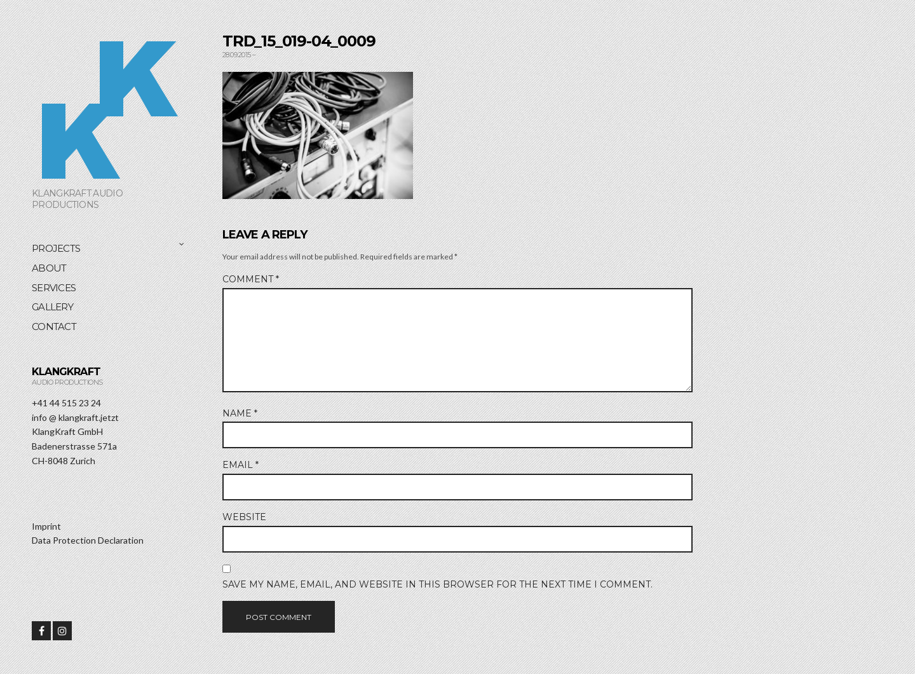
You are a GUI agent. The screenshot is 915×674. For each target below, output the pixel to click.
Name (239, 413)
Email (240, 465)
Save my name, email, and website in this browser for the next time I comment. (437, 584)
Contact (54, 326)
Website (244, 517)
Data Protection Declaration (88, 540)
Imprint (46, 526)
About (49, 268)
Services (54, 288)
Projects (56, 248)
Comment (250, 279)
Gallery (52, 307)
